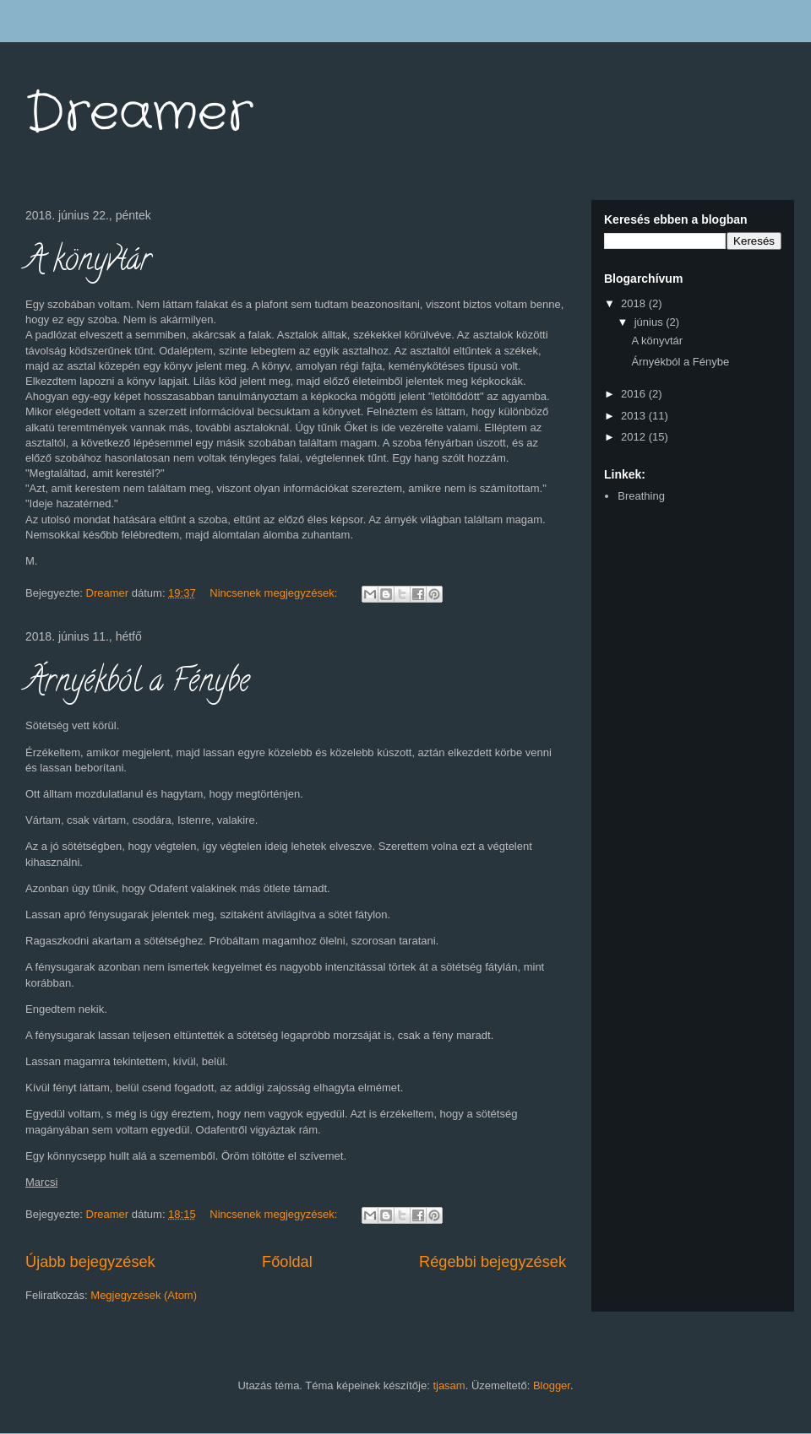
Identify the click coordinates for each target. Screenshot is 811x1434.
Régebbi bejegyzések (492, 1261)
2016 (635, 393)
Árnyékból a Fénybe (137, 683)
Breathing (641, 496)
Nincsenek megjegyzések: (275, 593)
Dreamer (139, 114)
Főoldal (287, 1261)
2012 (635, 436)
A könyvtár (88, 262)
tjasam (449, 1385)
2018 (635, 303)
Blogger (551, 1385)
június (650, 322)
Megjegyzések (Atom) (143, 1295)
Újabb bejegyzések (90, 1261)
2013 (635, 415)
